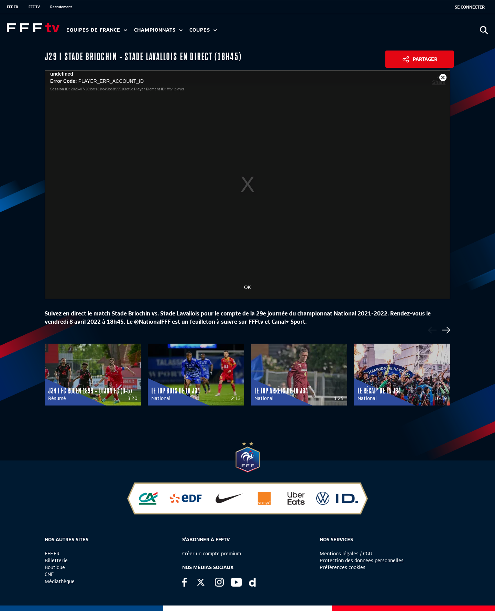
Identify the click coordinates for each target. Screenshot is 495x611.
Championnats (158, 30)
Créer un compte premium (211, 553)
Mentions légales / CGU (346, 553)
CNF (49, 574)
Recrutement (61, 7)
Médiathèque (60, 581)
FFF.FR (12, 7)
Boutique (55, 567)
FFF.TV (34, 7)
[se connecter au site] (470, 7)
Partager (425, 59)
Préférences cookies (342, 567)
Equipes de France (96, 30)
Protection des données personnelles (362, 560)
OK (247, 287)
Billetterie (56, 560)
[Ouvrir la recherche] (484, 30)
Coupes (203, 30)
